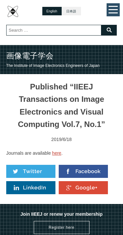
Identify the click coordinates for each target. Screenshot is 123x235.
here (56, 153)
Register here (61, 227)
